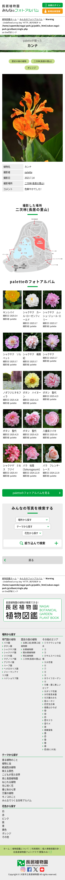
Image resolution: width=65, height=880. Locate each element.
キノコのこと (9, 796)
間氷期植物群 (29, 652)
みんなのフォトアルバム (31, 19)
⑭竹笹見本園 (50, 694)
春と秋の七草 (9, 789)
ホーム (6, 848)
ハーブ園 (8, 665)
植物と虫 (6, 763)
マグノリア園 (10, 658)
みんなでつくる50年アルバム (17, 800)
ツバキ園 (8, 655)
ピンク (5, 818)
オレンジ (32, 67)
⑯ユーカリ (49, 701)
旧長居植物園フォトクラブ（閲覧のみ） (31, 851)
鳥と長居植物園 (10, 778)
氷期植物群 (28, 649)
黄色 (4, 829)
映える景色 (7, 771)
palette (28, 172)
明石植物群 (28, 655)
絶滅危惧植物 (9, 767)
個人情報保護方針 (50, 848)
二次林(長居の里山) (43, 61)
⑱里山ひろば (50, 707)
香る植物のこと (10, 759)
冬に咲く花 (7, 785)
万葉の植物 (7, 793)
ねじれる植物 (9, 782)
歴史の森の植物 (19, 61)
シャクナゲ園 (10, 652)
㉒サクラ (48, 720)
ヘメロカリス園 (11, 668)
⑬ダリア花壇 (50, 691)
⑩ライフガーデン (52, 678)
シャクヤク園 (10, 649)
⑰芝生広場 (49, 704)
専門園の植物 (9, 639)
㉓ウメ (47, 723)
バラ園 (7, 642)
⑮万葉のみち (50, 697)
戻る (31, 560)
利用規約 (36, 848)
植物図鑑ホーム (9, 19)
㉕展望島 (48, 729)
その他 (5, 837)
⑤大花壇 (48, 662)
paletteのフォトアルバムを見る (31, 493)
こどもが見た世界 (11, 774)
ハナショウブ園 (11, 678)
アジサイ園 (9, 662)
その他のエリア (50, 639)
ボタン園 (8, 646)
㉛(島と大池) (50, 749)
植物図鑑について (20, 848)
